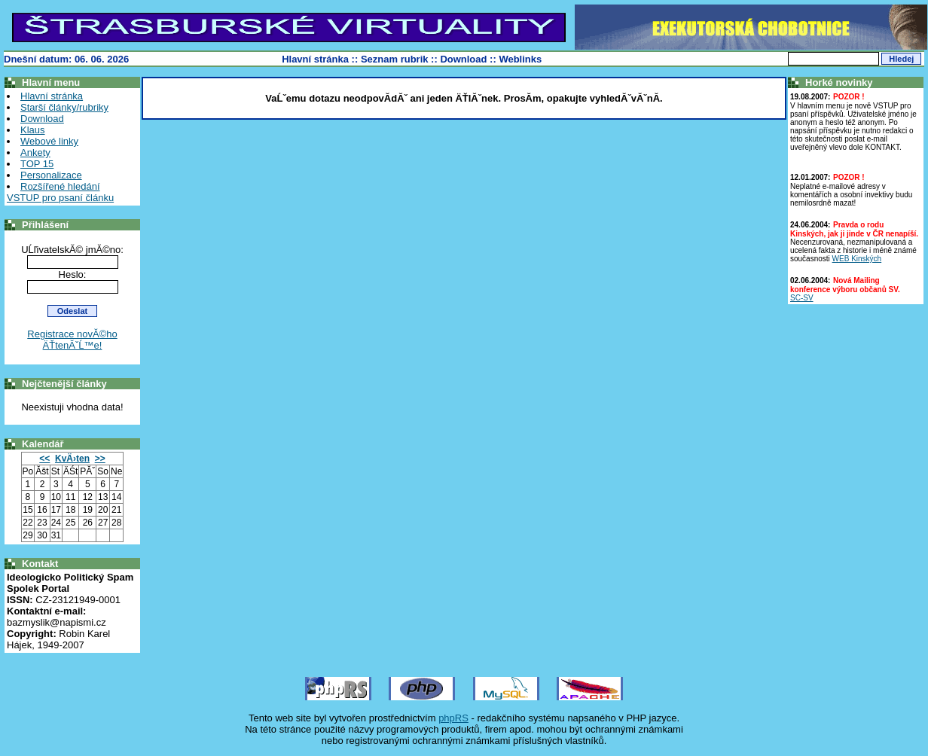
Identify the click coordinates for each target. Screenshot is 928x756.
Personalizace (51, 175)
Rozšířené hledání (60, 186)
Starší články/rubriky (64, 107)
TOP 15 (36, 163)
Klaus (32, 130)
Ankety (35, 152)
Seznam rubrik (395, 59)
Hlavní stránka (315, 59)
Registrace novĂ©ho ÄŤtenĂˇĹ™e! (72, 339)
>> (100, 458)
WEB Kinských (857, 259)
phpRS (453, 718)
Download (463, 59)
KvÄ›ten (72, 458)
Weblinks (520, 59)
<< (44, 458)
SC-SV (802, 298)
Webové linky (49, 141)
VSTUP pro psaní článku (60, 197)
